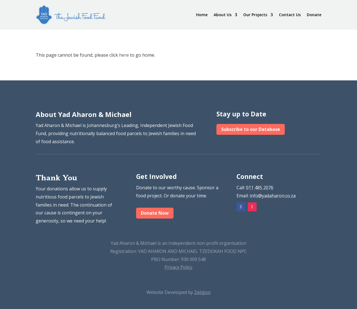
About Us (222, 14)
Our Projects (255, 14)
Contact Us (290, 14)
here (124, 55)
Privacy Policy (178, 267)
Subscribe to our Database (250, 129)
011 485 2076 (259, 188)
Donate (314, 14)
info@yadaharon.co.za (273, 196)
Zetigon (202, 292)
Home (202, 14)
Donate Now (155, 213)
